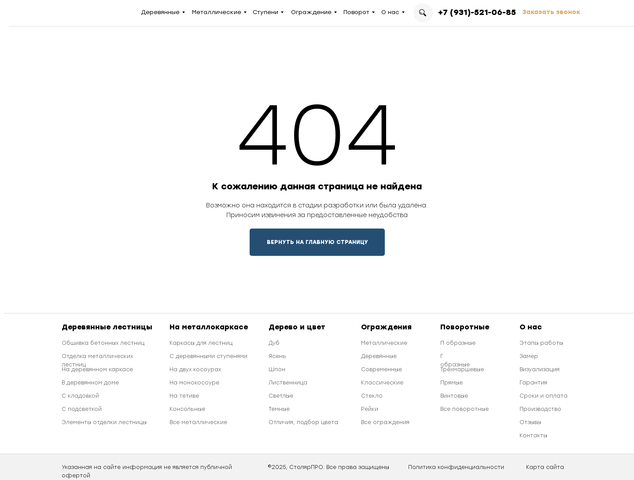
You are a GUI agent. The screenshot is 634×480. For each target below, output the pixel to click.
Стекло (372, 396)
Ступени (265, 12)
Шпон (277, 369)
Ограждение (311, 12)
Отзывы (530, 422)
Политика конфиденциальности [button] (456, 467)
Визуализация (540, 369)
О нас (390, 12)
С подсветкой (82, 409)
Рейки (369, 409)
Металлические (216, 12)
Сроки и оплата (544, 396)
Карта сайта (545, 467)
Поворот (356, 12)
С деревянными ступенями (208, 356)
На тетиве (184, 396)
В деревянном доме (90, 383)
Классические (382, 383)
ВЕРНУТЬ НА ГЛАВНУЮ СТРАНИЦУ (317, 242)
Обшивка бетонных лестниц (103, 343)
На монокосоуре (194, 383)
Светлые (281, 396)
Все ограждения (385, 422)
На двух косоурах (195, 369)
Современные (381, 369)
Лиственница (288, 383)
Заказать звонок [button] (551, 12)
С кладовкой (80, 396)
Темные (279, 409)
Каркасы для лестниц (201, 343)
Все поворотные (464, 409)
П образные (458, 343)
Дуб (274, 343)
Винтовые (454, 396)
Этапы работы (541, 343)
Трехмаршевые (462, 369)
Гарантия (533, 383)
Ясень (277, 356)
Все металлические (198, 422)
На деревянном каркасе (97, 369)
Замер (529, 356)
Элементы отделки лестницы (104, 422)
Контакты (533, 435)
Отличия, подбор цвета (303, 422)
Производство (540, 409)
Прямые (451, 383)
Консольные (187, 409)
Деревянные (160, 12)
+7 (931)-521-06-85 (477, 12)
